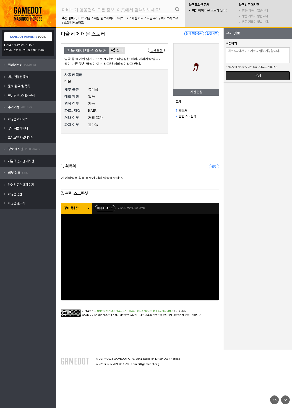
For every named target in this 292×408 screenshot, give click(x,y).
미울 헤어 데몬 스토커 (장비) (210, 10)
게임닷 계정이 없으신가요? (20, 45)
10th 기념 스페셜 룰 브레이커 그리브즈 (102, 18)
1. (177, 111)
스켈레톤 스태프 (74, 23)
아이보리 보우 (169, 18)
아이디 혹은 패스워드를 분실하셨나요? (26, 50)
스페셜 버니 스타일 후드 (143, 18)
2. (177, 116)
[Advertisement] (140, 151)
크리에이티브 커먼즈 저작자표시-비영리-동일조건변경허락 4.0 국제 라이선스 (133, 311)
